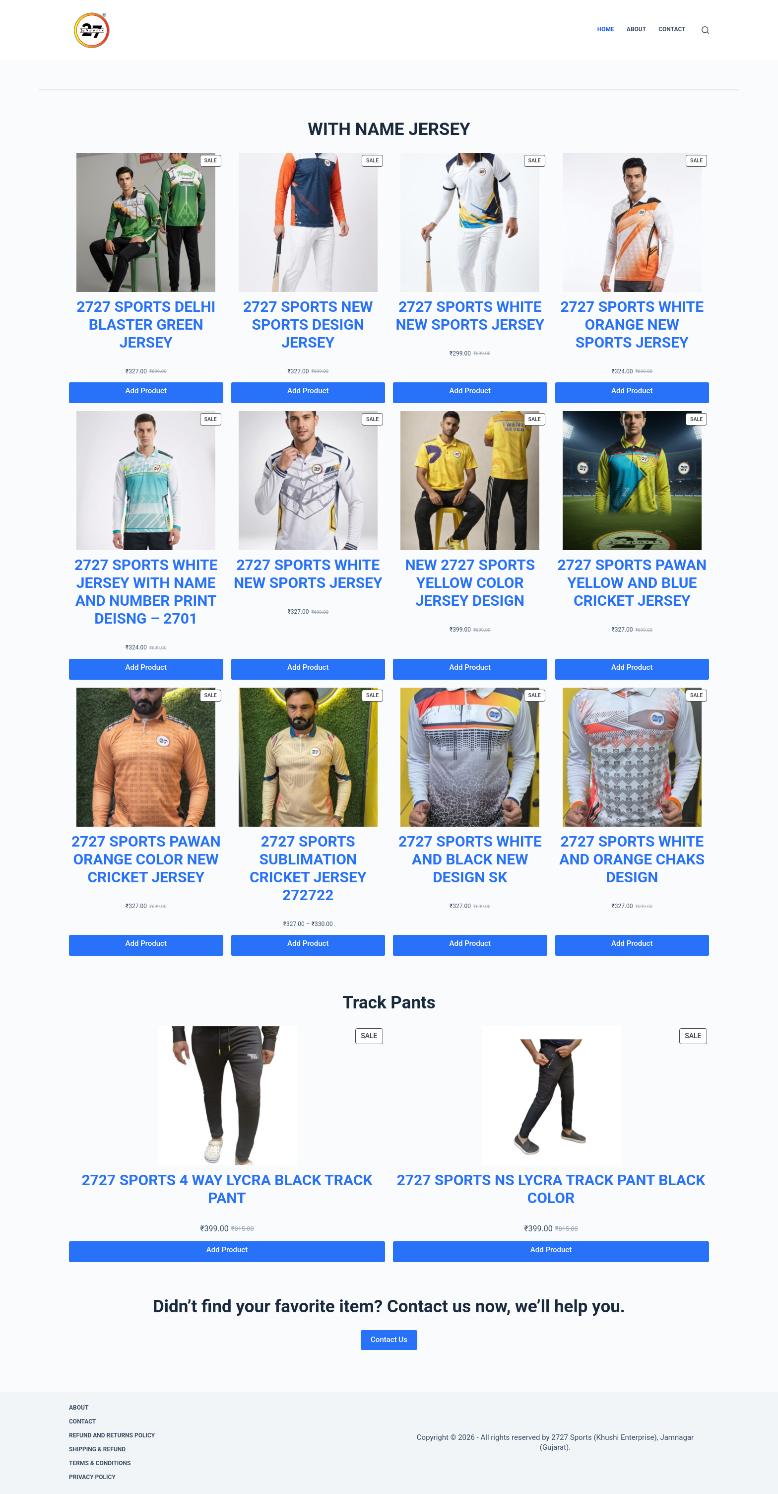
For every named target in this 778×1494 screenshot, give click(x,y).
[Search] (705, 30)
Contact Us (389, 1339)
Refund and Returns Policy (112, 1435)
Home (605, 29)
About (636, 29)
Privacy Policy (92, 1477)
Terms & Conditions (99, 1463)
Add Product (146, 390)
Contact (671, 29)
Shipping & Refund (97, 1449)
